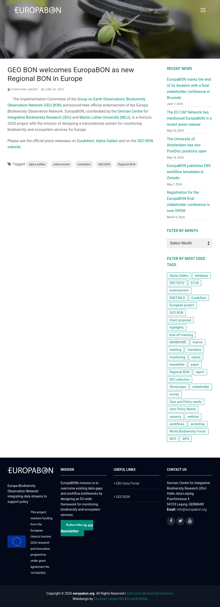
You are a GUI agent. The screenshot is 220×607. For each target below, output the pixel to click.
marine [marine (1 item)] (198, 342)
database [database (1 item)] (201, 275)
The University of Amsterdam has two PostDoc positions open (187, 145)
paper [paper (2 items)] (195, 364)
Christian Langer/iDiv (109, 599)
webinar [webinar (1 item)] (193, 416)
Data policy (135, 593)
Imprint (150, 593)
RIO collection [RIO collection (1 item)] (179, 379)
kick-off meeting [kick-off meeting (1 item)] (181, 335)
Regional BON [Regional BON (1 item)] (179, 372)
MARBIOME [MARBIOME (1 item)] (177, 342)
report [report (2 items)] (200, 372)
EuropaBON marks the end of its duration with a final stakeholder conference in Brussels (189, 88)
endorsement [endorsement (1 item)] (179, 290)
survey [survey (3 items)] (174, 394)
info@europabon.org (192, 509)
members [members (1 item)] (194, 350)
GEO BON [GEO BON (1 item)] (176, 313)
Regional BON (126, 164)
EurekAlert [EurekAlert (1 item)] (198, 298)
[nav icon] (203, 10)
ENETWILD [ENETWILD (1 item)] (177, 298)
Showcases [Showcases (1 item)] (177, 387)
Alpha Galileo (107, 141)
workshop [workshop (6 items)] (197, 424)
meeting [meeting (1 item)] (175, 350)
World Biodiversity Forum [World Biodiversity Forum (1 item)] (187, 431)
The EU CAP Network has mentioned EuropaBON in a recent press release (189, 118)
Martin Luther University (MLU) (104, 117)
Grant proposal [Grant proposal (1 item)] (180, 320)
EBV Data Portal (127, 483)
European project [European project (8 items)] (181, 305)
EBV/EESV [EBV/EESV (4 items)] (176, 283)
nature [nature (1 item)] (196, 357)
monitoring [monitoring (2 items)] (177, 357)
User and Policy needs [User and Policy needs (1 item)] (185, 402)
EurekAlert (85, 141)
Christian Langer (22, 89)
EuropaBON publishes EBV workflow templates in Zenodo (189, 171)
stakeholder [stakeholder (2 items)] (200, 387)
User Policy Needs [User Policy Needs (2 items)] (182, 409)
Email (131, 599)
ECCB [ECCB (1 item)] (195, 283)
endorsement (61, 164)
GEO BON (104, 164)
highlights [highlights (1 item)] (176, 327)
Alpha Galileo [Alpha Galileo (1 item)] (179, 275)
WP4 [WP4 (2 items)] (185, 439)
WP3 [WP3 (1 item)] (172, 439)
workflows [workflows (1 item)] (176, 424)
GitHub (142, 599)
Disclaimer (166, 593)
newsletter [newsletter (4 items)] (177, 364)
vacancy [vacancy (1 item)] (175, 416)
